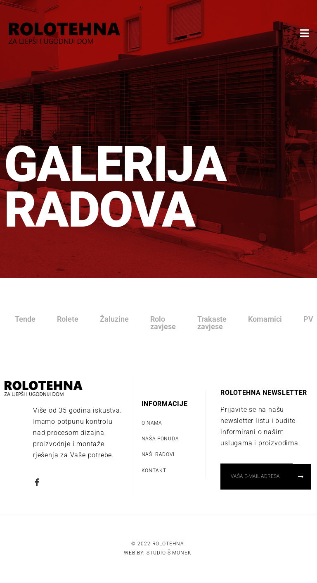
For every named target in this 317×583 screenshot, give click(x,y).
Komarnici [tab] (265, 319)
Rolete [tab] (67, 319)
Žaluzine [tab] (114, 319)
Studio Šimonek (169, 553)
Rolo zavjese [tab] (163, 323)
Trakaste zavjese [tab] (212, 323)
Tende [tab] (25, 319)
